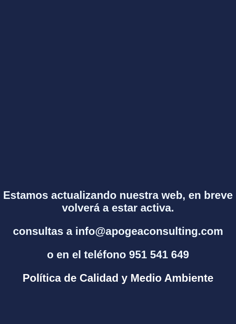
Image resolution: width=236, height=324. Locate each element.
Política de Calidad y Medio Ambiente (118, 278)
